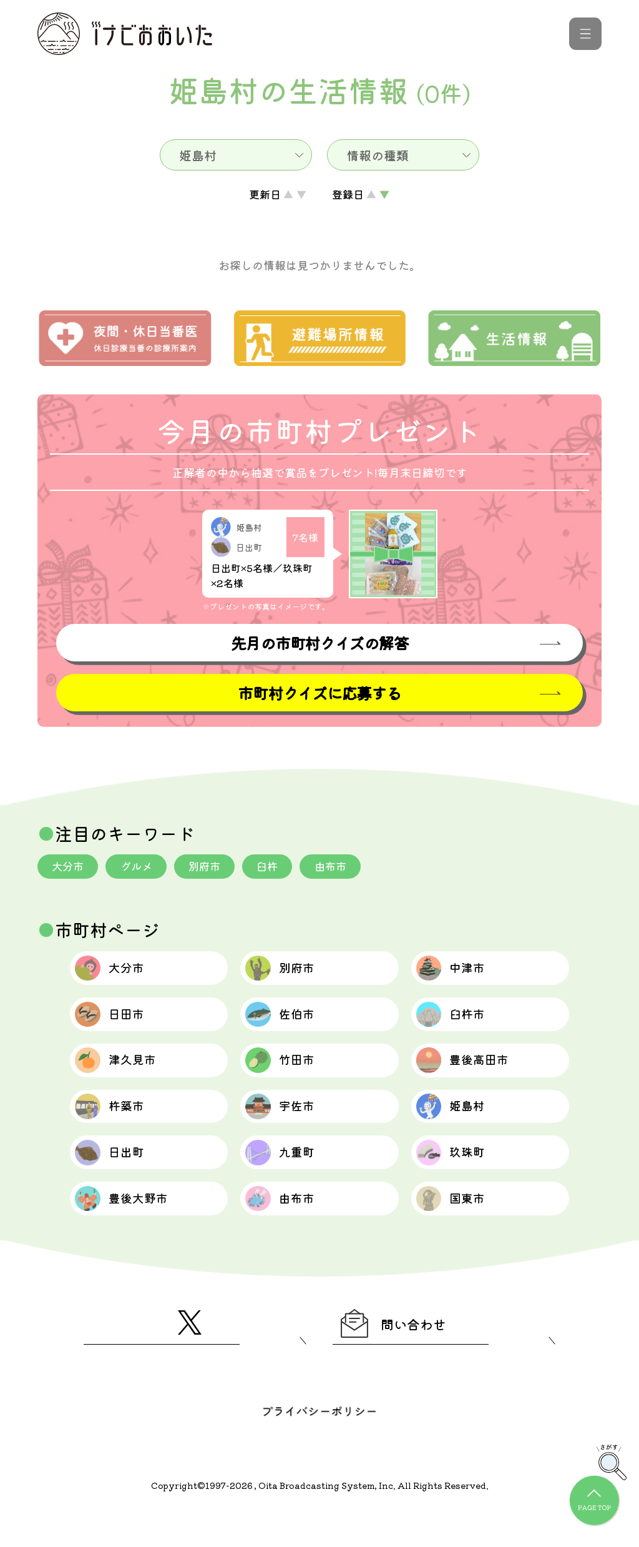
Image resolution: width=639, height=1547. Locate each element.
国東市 (457, 1228)
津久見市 (123, 1075)
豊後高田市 (471, 1075)
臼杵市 (457, 1024)
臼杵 (277, 867)
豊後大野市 (130, 1228)
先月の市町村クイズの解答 (319, 643)
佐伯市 (286, 1024)
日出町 (116, 1177)
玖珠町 (457, 1177)
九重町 (286, 1177)
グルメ (140, 867)
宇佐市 (286, 1126)
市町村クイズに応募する (319, 693)
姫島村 (457, 1126)
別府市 (211, 867)
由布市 (342, 867)
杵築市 (116, 1126)
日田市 (116, 1024)
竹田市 (286, 1075)
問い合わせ (401, 1358)
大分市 (69, 867)
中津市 (457, 972)
